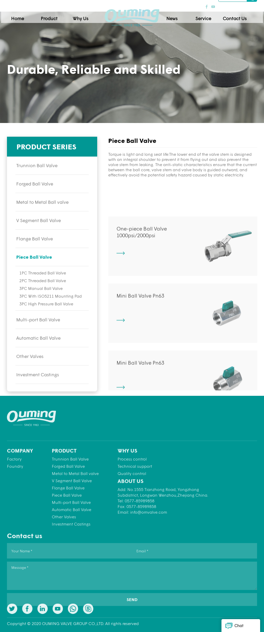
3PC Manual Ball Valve (41, 305)
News (177, 16)
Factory (14, 491)
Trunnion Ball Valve (36, 182)
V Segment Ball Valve (38, 237)
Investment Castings (37, 391)
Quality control (132, 505)
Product (55, 16)
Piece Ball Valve (34, 274)
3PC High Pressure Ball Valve (46, 320)
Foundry (15, 498)
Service (209, 16)
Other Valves (29, 373)
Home (23, 16)
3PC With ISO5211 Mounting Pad (50, 312)
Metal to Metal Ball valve (42, 219)
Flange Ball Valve (34, 255)
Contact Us (240, 16)
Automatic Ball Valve (38, 355)
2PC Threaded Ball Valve (42, 297)
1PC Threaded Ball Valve (42, 289)
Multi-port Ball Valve (38, 336)
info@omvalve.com (148, 544)
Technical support (135, 498)
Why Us (86, 16)
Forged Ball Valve (34, 200)
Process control (132, 491)
